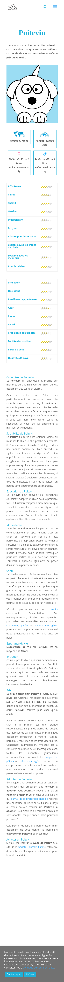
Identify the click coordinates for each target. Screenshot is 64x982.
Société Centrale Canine (32, 847)
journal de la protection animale (29, 798)
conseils (53, 609)
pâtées (25, 625)
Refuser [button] (30, 974)
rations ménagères (46, 625)
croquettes (12, 625)
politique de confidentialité (38, 967)
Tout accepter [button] (14, 974)
